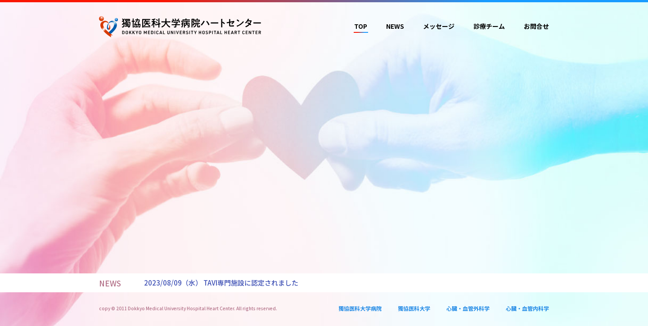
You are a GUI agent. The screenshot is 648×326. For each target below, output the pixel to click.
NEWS (395, 26)
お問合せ (536, 26)
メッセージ (438, 26)
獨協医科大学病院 (360, 308)
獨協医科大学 (414, 308)
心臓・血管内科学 (527, 308)
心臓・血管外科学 (468, 308)
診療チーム (489, 26)
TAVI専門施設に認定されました (250, 282)
